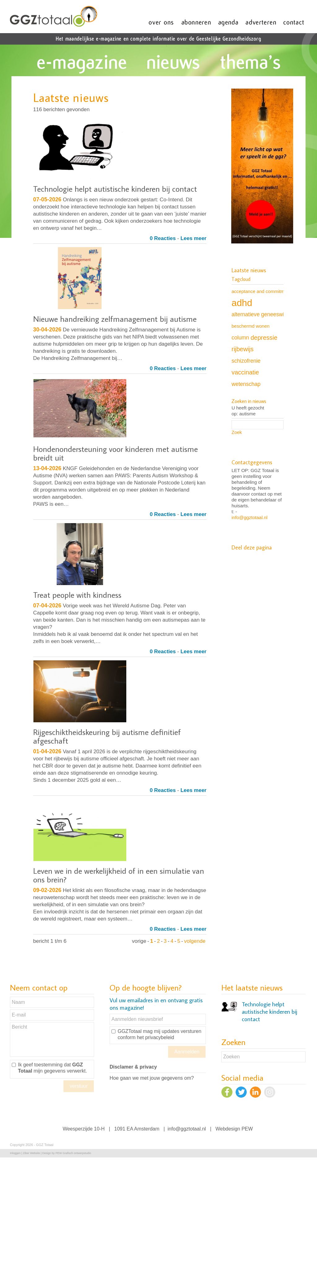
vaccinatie (245, 372)
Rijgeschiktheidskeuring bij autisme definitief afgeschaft (107, 736)
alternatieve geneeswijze (261, 314)
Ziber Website (31, 1153)
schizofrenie (246, 361)
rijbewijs (243, 349)
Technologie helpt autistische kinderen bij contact (115, 188)
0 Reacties (163, 238)
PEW (247, 1128)
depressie (264, 337)
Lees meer (193, 238)
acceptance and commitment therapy (270, 291)
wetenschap (246, 384)
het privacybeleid (155, 1037)
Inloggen (15, 1153)
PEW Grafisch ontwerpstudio (73, 1153)
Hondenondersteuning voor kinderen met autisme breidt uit (115, 453)
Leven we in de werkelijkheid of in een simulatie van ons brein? (118, 875)
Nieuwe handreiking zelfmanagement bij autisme (115, 318)
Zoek (237, 432)
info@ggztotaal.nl (249, 517)
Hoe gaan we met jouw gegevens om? (152, 1078)
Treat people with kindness (77, 594)
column (240, 338)
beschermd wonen (251, 326)
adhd (242, 303)
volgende (195, 941)
